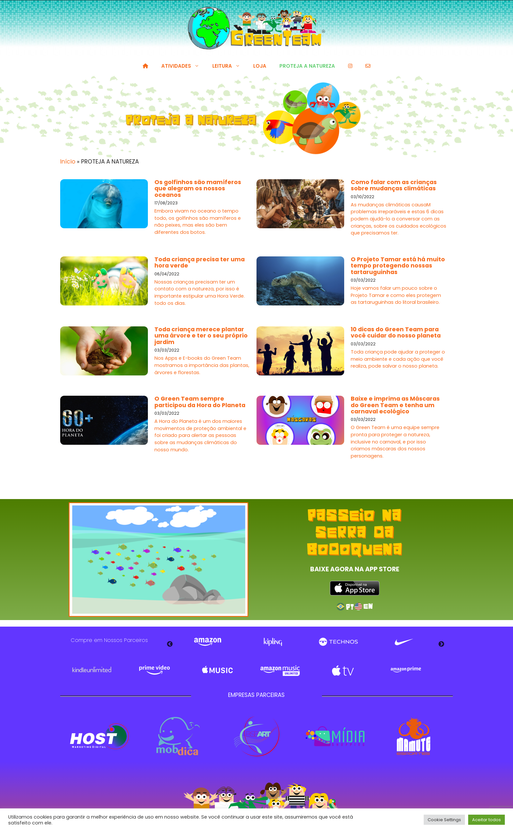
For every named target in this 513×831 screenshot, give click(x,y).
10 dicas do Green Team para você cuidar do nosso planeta (396, 332)
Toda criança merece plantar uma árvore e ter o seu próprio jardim (201, 335)
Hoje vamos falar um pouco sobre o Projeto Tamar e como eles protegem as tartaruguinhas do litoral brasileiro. (396, 295)
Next (441, 644)
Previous (170, 644)
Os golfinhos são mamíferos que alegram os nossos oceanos (197, 188)
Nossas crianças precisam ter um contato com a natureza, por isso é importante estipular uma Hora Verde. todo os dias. (199, 292)
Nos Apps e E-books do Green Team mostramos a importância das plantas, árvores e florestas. (201, 365)
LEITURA (229, 66)
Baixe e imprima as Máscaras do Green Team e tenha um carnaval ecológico (395, 405)
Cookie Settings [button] (444, 820)
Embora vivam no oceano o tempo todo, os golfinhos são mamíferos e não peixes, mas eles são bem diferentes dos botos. (197, 221)
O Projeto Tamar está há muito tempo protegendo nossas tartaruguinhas (398, 265)
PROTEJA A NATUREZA (307, 65)
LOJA (259, 65)
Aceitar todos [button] (486, 820)
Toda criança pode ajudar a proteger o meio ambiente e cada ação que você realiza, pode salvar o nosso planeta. (398, 359)
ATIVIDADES (183, 66)
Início (67, 161)
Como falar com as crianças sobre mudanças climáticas (394, 185)
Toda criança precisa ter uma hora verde (199, 262)
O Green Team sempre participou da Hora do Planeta (199, 402)
